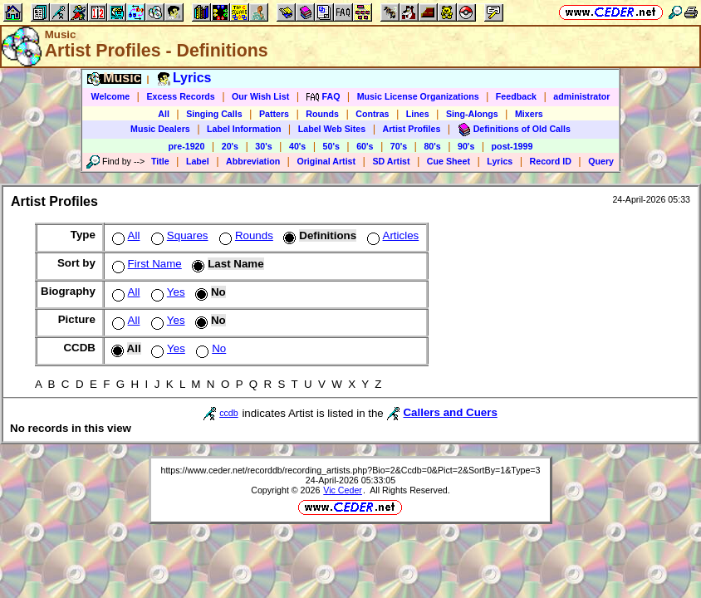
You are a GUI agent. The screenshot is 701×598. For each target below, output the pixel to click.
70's (398, 146)
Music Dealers (160, 129)
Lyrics (499, 161)
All (163, 114)
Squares (178, 235)
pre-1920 (187, 146)
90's (466, 146)
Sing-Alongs (472, 114)
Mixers (529, 114)
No (209, 348)
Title (160, 161)
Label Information (244, 129)
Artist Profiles (412, 129)
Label (197, 161)
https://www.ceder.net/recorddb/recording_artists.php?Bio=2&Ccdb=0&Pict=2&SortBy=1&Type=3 (350, 470)
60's (364, 146)
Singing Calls (214, 114)
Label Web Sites (332, 129)
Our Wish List (260, 96)
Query (601, 161)
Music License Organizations (418, 96)
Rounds (322, 114)
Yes (166, 292)
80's (432, 146)
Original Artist (326, 161)
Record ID (550, 161)
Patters (274, 114)
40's (297, 146)
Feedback (516, 96)
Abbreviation (253, 161)
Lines (417, 114)
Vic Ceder (342, 490)
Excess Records (180, 96)
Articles (391, 235)
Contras (372, 114)
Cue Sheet (448, 161)
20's (230, 146)
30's (263, 146)
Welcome (110, 96)
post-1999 (512, 146)
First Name (145, 263)
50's (331, 146)
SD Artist (390, 161)
